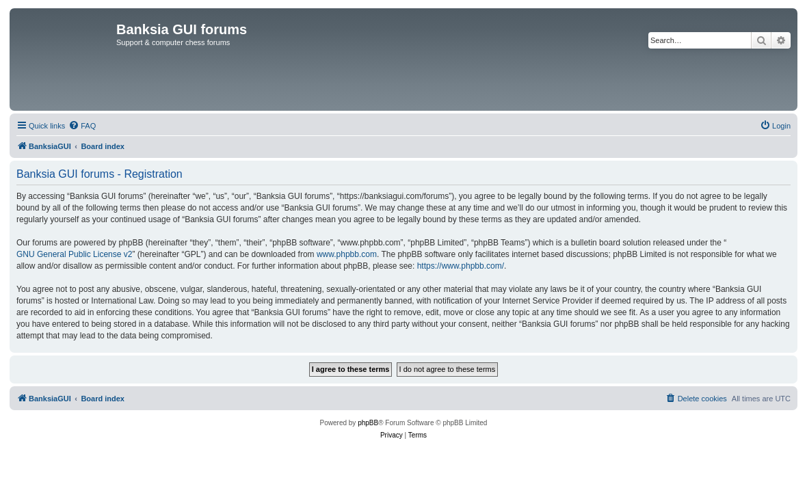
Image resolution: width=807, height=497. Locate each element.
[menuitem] (82, 126)
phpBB (368, 423)
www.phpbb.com (347, 254)
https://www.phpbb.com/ (460, 266)
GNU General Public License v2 (74, 254)
